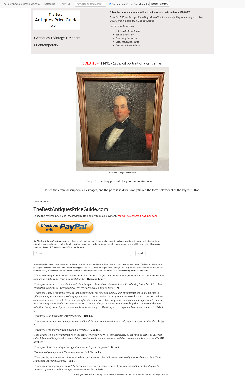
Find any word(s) (117, 4)
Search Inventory (159, 4)
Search (140, 253)
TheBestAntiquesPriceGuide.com (21, 4)
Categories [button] (50, 4)
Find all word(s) (139, 4)
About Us (66, 3)
